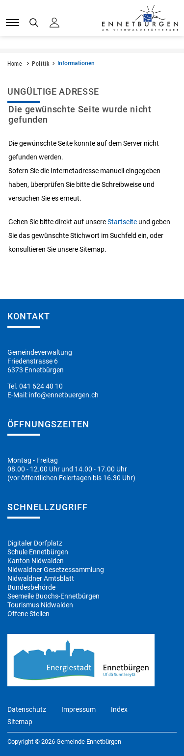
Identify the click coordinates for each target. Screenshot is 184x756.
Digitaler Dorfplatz (34, 543)
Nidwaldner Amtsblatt (40, 578)
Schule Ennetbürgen (37, 552)
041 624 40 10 (41, 386)
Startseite (122, 222)
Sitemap (19, 722)
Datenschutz (26, 709)
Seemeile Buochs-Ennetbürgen (53, 596)
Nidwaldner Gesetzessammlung (55, 570)
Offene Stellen (28, 614)
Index (119, 709)
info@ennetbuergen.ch (64, 395)
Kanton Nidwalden (35, 561)
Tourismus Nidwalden (40, 605)
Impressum (78, 709)
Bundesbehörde (31, 587)
